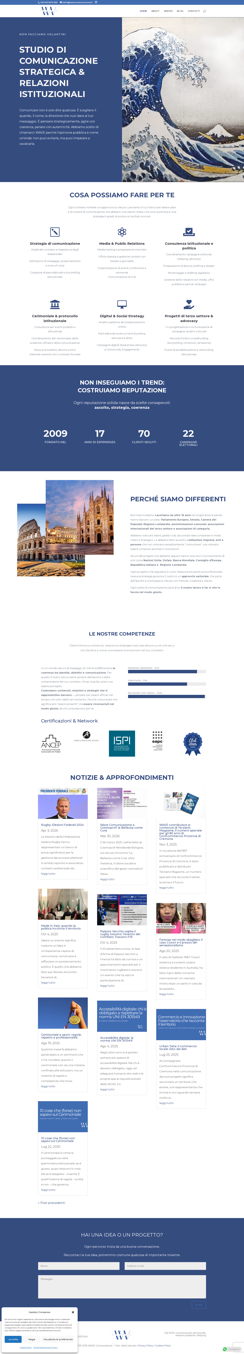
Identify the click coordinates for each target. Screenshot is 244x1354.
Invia (199, 1305)
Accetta (13, 1339)
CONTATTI (194, 11)
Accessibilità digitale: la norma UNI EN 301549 (116, 1039)
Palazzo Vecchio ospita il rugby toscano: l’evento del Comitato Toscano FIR (120, 934)
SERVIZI (168, 11)
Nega (31, 1339)
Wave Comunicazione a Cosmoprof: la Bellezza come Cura (121, 827)
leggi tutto (48, 873)
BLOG (180, 11)
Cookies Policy (163, 1345)
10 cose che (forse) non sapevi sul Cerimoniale (58, 1140)
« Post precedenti (51, 1203)
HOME (143, 11)
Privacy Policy (145, 1345)
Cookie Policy (26, 1347)
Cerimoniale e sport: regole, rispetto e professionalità (61, 1036)
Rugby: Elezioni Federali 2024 (62, 825)
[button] (73, 1312)
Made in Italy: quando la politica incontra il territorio (61, 927)
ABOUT (155, 11)
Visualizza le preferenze (58, 1339)
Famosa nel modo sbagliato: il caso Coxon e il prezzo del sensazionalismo (181, 942)
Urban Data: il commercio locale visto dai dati (178, 1048)
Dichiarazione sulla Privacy (45, 1347)
